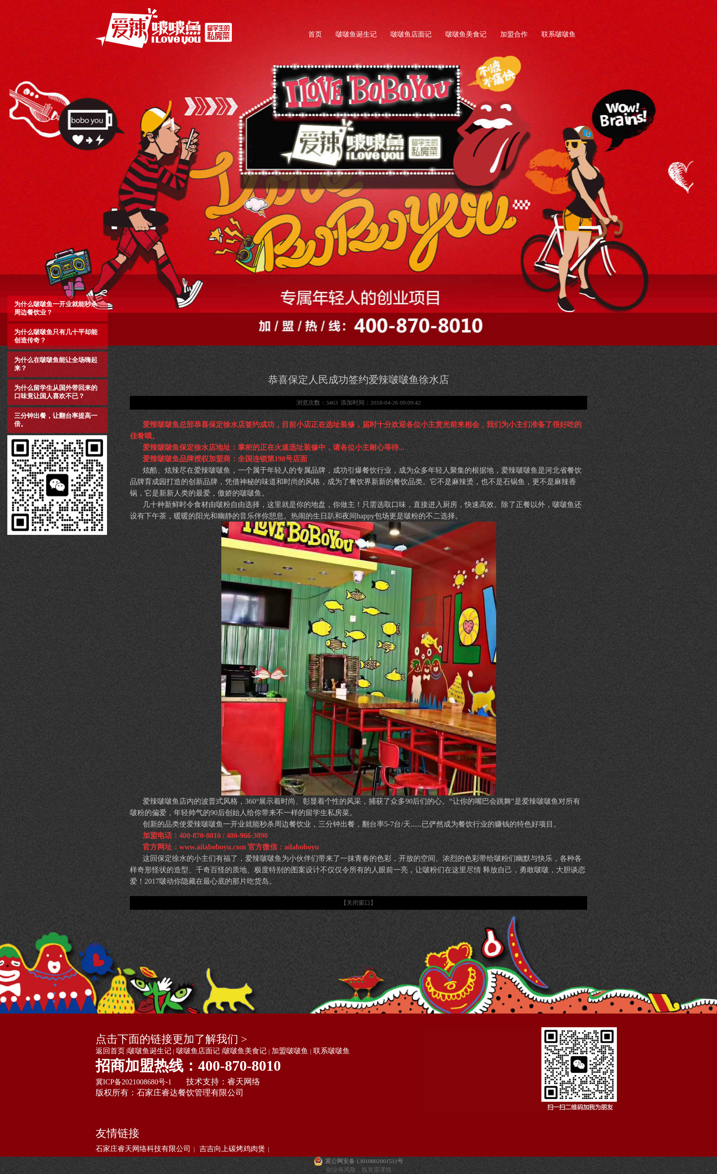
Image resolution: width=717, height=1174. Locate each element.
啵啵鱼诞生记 (356, 34)
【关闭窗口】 (358, 902)
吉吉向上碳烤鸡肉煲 (232, 1149)
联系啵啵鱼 (558, 34)
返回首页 (110, 1051)
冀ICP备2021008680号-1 (133, 1082)
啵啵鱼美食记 (466, 34)
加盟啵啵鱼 (290, 1051)
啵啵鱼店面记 (411, 34)
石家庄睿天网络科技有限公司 (143, 1149)
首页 (315, 34)
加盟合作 (514, 34)
